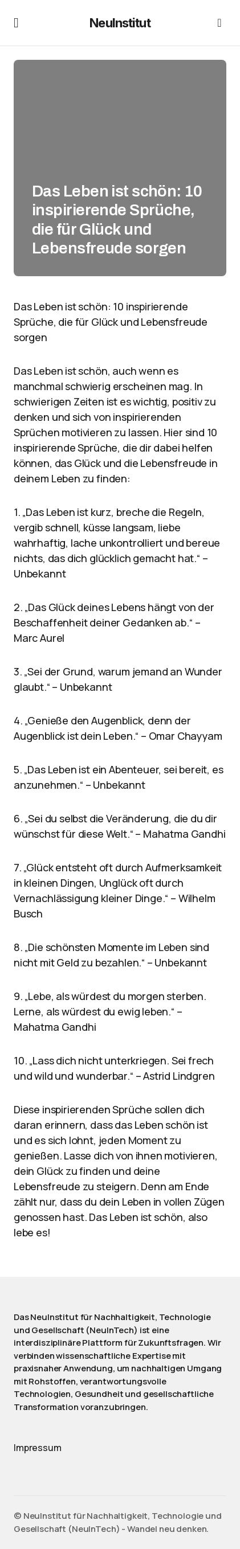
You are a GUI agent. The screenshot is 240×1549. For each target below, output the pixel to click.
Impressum (38, 1447)
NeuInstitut (120, 22)
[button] (16, 23)
